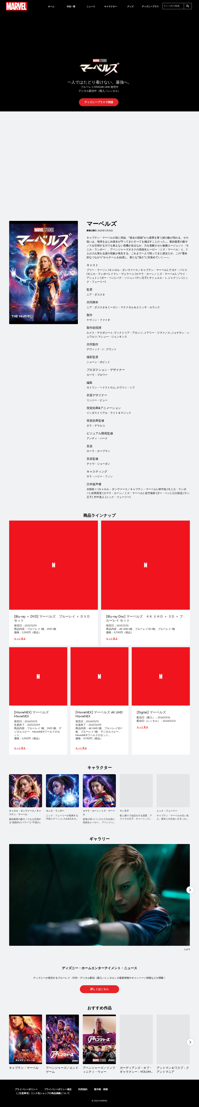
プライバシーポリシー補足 (58, 1088)
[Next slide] (185, 899)
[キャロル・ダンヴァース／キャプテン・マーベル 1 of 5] (25, 790)
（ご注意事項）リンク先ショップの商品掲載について (42, 1092)
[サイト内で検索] (173, 6)
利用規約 (82, 1088)
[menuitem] (51, 6)
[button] (98, 102)
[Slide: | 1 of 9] (99, 899)
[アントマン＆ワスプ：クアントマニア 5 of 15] (173, 1038)
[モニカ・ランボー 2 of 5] (62, 790)
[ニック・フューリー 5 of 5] (173, 790)
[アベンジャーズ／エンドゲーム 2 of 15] (62, 1038)
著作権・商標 (101, 1088)
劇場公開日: (92, 230)
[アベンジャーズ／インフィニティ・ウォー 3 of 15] (99, 1038)
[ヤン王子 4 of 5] (136, 790)
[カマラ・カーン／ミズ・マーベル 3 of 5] (99, 790)
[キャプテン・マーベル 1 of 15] (25, 1038)
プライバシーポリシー (26, 1088)
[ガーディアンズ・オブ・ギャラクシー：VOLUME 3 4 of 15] (136, 1038)
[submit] (188, 6)
